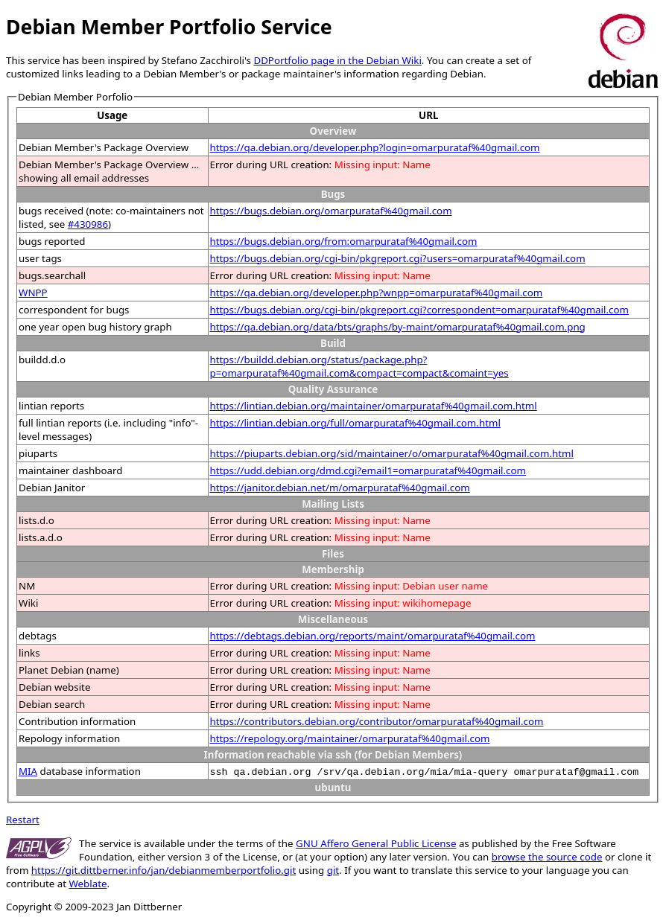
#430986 (88, 224)
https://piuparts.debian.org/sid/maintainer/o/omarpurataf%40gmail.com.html (392, 453)
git (333, 870)
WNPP (33, 292)
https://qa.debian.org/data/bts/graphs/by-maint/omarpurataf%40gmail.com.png (398, 326)
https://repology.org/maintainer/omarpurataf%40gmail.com (350, 738)
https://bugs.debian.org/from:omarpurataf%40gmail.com (344, 241)
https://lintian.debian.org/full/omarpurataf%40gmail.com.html (355, 422)
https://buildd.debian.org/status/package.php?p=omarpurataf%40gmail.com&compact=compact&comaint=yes (359, 366)
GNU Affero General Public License (376, 843)
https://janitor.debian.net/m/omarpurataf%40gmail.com (340, 487)
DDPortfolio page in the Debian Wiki (337, 60)
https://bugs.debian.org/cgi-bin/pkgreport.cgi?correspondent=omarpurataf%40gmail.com (419, 309)
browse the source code (547, 856)
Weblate (88, 883)
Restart (22, 819)
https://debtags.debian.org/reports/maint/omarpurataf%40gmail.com (373, 635)
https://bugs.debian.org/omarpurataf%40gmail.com (331, 210)
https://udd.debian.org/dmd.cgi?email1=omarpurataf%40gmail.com (368, 470)
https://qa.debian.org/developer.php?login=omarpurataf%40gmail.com (375, 147)
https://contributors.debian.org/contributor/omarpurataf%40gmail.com (377, 721)
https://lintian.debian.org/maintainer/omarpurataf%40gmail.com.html (373, 405)
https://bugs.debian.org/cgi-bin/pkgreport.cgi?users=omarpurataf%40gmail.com (398, 258)
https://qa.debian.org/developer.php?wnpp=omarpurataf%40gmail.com (376, 292)
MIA (28, 771)
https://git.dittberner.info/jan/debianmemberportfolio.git (163, 870)
